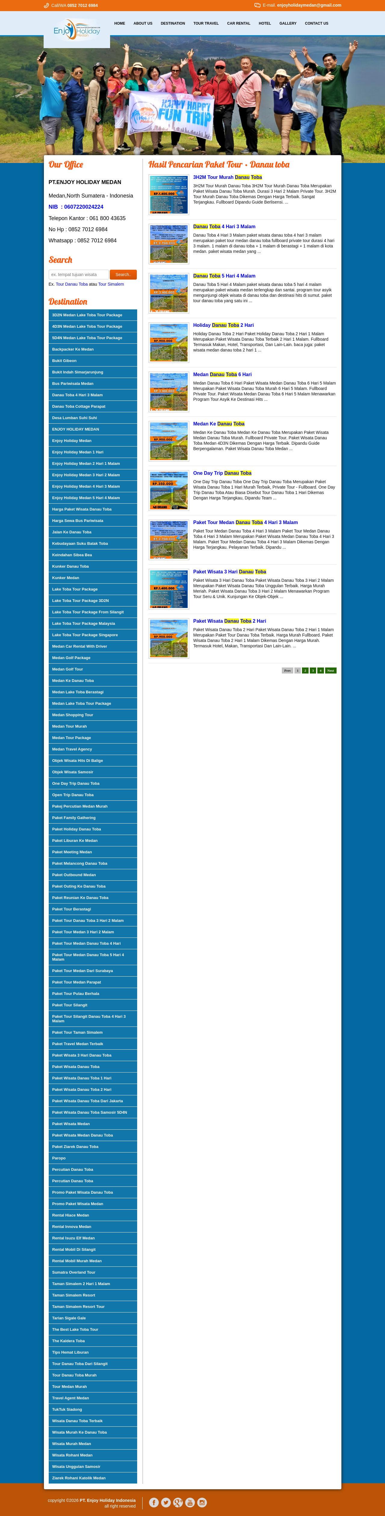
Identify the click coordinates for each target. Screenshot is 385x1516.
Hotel (265, 23)
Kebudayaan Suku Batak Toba (80, 543)
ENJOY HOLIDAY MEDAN (75, 429)
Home (119, 23)
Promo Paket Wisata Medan (77, 1203)
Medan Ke (219, 423)
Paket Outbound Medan (74, 875)
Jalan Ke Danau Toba (72, 532)
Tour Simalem (111, 284)
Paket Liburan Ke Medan (75, 840)
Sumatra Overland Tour (74, 1272)
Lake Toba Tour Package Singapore (85, 635)
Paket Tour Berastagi (71, 909)
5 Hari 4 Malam (224, 275)
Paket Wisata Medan (71, 1124)
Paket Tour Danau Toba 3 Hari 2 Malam (88, 920)
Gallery (288, 23)
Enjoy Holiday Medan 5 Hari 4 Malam (86, 498)
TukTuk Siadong (67, 1409)
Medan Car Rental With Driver (79, 646)
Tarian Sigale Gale (69, 1318)
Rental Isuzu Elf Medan (73, 1238)
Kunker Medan (65, 577)
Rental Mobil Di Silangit (74, 1249)
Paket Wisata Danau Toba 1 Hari (82, 1078)
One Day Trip (222, 473)
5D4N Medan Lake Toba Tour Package (87, 338)
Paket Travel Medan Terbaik (77, 1044)
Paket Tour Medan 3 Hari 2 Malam (83, 932)
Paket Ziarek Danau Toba (75, 1146)
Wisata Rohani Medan (72, 1455)
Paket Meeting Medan (72, 852)
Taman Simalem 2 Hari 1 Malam (81, 1283)
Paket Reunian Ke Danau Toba (80, 897)
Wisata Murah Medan (71, 1443)
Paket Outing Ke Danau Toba (79, 886)
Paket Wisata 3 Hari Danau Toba (82, 1055)
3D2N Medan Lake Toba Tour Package (87, 315)
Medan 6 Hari (222, 374)
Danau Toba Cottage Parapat (79, 406)
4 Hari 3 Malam (224, 226)
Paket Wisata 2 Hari (229, 621)
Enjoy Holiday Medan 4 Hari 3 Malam (86, 486)
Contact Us (316, 23)
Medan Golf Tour (67, 669)
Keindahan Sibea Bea (72, 555)
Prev (287, 670)
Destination (173, 23)
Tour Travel (206, 23)
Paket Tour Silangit (70, 1005)
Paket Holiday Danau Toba (76, 829)
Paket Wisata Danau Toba (76, 1066)
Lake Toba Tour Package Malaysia (83, 623)
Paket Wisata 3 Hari (229, 571)
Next (331, 670)
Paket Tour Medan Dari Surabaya (82, 970)
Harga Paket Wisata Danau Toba (82, 509)
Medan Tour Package (71, 737)
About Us (143, 23)
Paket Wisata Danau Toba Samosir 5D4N (89, 1112)
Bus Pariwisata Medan (73, 383)
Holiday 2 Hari (223, 325)
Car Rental (238, 23)
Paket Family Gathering (74, 817)
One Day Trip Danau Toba (76, 783)
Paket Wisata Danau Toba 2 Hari (82, 1089)
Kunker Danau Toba (70, 566)
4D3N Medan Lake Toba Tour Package (87, 326)
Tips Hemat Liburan (70, 1352)
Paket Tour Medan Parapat (76, 982)
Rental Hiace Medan (70, 1215)
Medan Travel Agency (72, 749)
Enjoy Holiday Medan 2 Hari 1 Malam (86, 463)
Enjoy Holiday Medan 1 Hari (78, 452)
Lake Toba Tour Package (75, 589)
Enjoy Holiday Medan (72, 440)
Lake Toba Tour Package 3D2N (80, 600)
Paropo (59, 1158)
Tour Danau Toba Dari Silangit (80, 1363)
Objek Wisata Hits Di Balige (77, 760)
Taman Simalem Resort (73, 1295)
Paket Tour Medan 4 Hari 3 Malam (245, 522)
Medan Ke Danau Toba (73, 680)
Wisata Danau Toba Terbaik (77, 1421)
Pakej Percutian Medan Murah (80, 806)
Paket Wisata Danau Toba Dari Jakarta (87, 1101)
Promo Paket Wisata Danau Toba (82, 1192)
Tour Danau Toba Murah (74, 1375)
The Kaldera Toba (68, 1341)
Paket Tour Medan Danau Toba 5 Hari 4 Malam (88, 957)
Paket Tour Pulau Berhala (76, 993)
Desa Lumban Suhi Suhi (74, 418)
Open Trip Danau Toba (73, 795)
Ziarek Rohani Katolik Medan (79, 1478)
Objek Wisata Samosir (72, 772)
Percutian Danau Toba (72, 1169)
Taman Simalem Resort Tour (78, 1306)
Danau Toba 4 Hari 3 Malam (77, 395)
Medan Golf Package (71, 657)
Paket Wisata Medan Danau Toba (82, 1135)
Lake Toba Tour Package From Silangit (88, 612)
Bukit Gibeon (64, 360)
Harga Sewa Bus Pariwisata (77, 520)
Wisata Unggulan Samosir (76, 1466)
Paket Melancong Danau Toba (79, 863)
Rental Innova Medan (71, 1226)
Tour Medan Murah (69, 1386)
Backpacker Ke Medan (73, 349)
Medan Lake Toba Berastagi (78, 692)
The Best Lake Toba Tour (75, 1329)
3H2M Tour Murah (227, 177)
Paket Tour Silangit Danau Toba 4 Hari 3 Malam (89, 1018)
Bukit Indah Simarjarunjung (77, 372)
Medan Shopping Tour (72, 715)
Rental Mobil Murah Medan (77, 1261)
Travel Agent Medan (70, 1398)
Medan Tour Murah (69, 726)
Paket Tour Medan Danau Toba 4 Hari (86, 943)
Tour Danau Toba (72, 284)
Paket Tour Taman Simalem (77, 1032)
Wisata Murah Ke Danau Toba (79, 1432)
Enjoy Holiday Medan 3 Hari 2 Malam (86, 475)
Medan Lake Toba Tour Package (81, 703)
